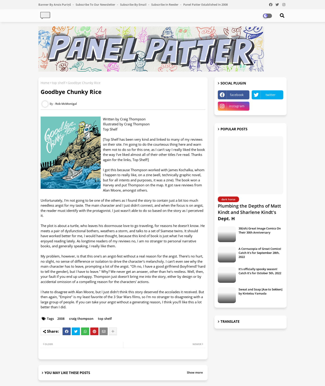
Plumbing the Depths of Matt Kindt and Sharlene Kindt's (249, 212)
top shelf (58, 83)
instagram (236, 106)
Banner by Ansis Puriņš (55, 4)
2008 (61, 318)
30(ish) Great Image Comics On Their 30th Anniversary (260, 230)
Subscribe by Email (133, 4)
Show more (195, 372)
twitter (271, 95)
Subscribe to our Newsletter (96, 4)
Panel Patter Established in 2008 (205, 4)
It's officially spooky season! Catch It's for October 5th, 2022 (260, 271)
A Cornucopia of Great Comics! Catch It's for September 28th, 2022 (260, 253)
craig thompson (81, 318)
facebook (237, 95)
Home (45, 83)
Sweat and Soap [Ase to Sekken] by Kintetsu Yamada (260, 291)
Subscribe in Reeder (165, 4)
